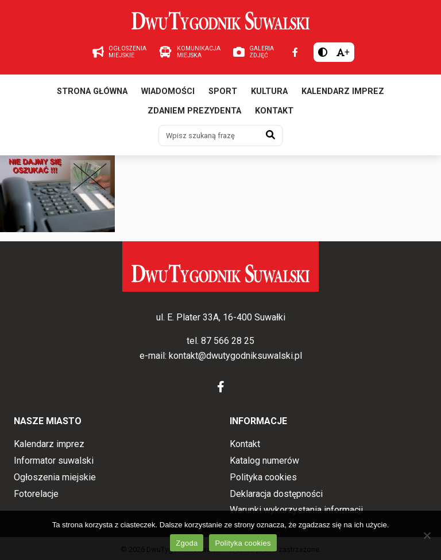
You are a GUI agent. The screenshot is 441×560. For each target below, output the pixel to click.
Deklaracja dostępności (276, 493)
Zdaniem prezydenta (194, 111)
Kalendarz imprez (342, 91)
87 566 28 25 (227, 340)
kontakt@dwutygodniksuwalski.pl (235, 355)
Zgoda (187, 543)
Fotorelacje (36, 493)
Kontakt (274, 111)
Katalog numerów (264, 460)
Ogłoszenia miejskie (55, 477)
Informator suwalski (54, 460)
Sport (222, 91)
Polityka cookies (263, 477)
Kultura (269, 91)
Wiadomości (168, 91)
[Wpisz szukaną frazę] (209, 135)
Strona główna (92, 91)
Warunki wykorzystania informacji (296, 509)
